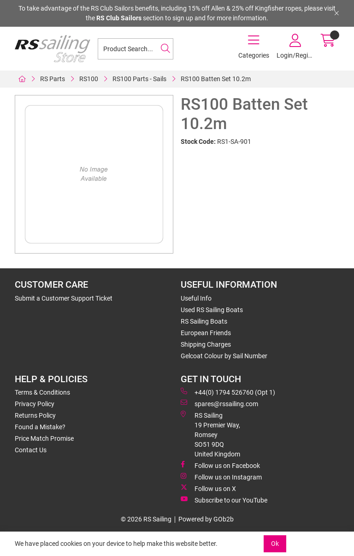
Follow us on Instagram (221, 477)
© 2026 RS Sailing (146, 519)
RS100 (88, 79)
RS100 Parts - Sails (139, 79)
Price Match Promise (44, 438)
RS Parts (52, 79)
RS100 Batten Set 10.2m (216, 79)
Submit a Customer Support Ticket (63, 298)
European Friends (206, 333)
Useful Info (196, 298)
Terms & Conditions (42, 392)
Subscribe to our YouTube (224, 500)
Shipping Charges (206, 344)
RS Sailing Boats (204, 321)
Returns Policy (35, 415)
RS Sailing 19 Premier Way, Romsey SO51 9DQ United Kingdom (210, 434)
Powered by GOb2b (206, 519)
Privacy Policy (34, 404)
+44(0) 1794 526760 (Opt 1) (228, 392)
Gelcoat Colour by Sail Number (224, 356)
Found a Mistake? (40, 427)
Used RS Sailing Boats (212, 309)
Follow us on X (208, 488)
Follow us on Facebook (220, 465)
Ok (275, 543)
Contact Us (31, 450)
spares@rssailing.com (219, 403)
